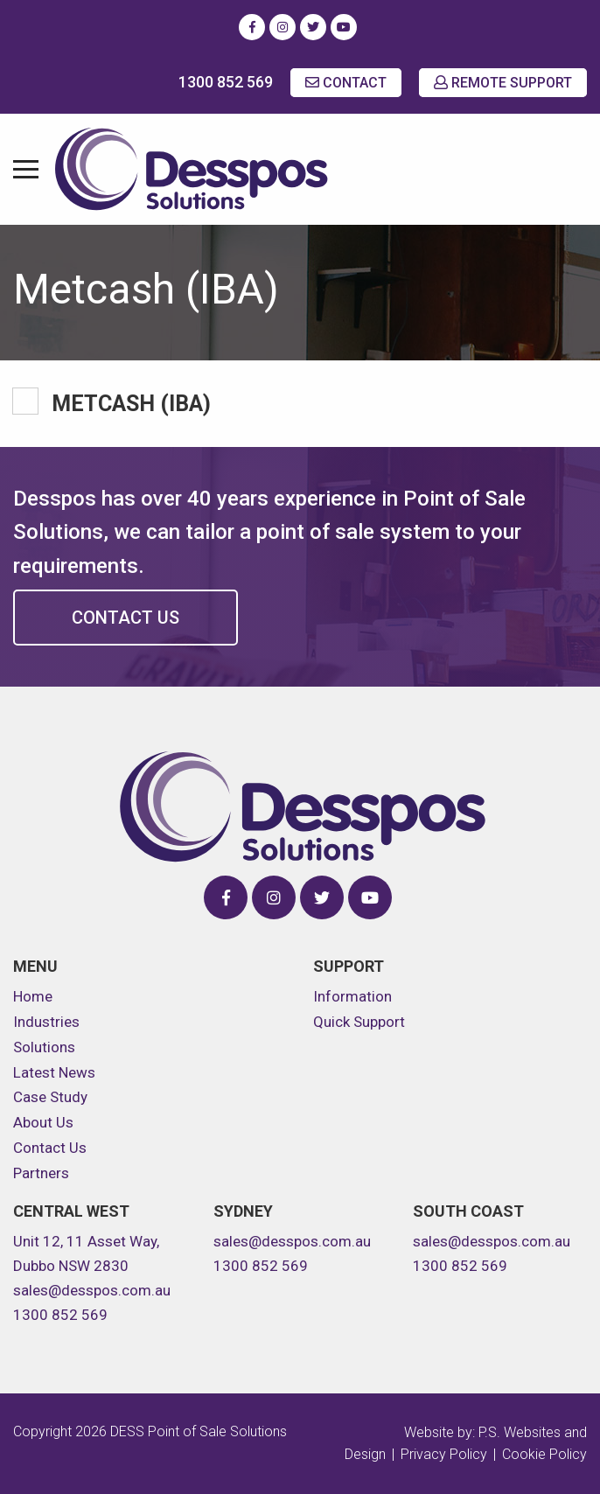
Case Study (50, 1097)
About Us (43, 1122)
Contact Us (125, 617)
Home (32, 996)
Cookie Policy (544, 1454)
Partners (41, 1173)
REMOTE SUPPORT (503, 82)
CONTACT (346, 82)
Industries (46, 1021)
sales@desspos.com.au (92, 1290)
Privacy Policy (444, 1454)
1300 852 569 (225, 82)
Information (352, 996)
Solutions (44, 1047)
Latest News (54, 1072)
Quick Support (359, 1021)
